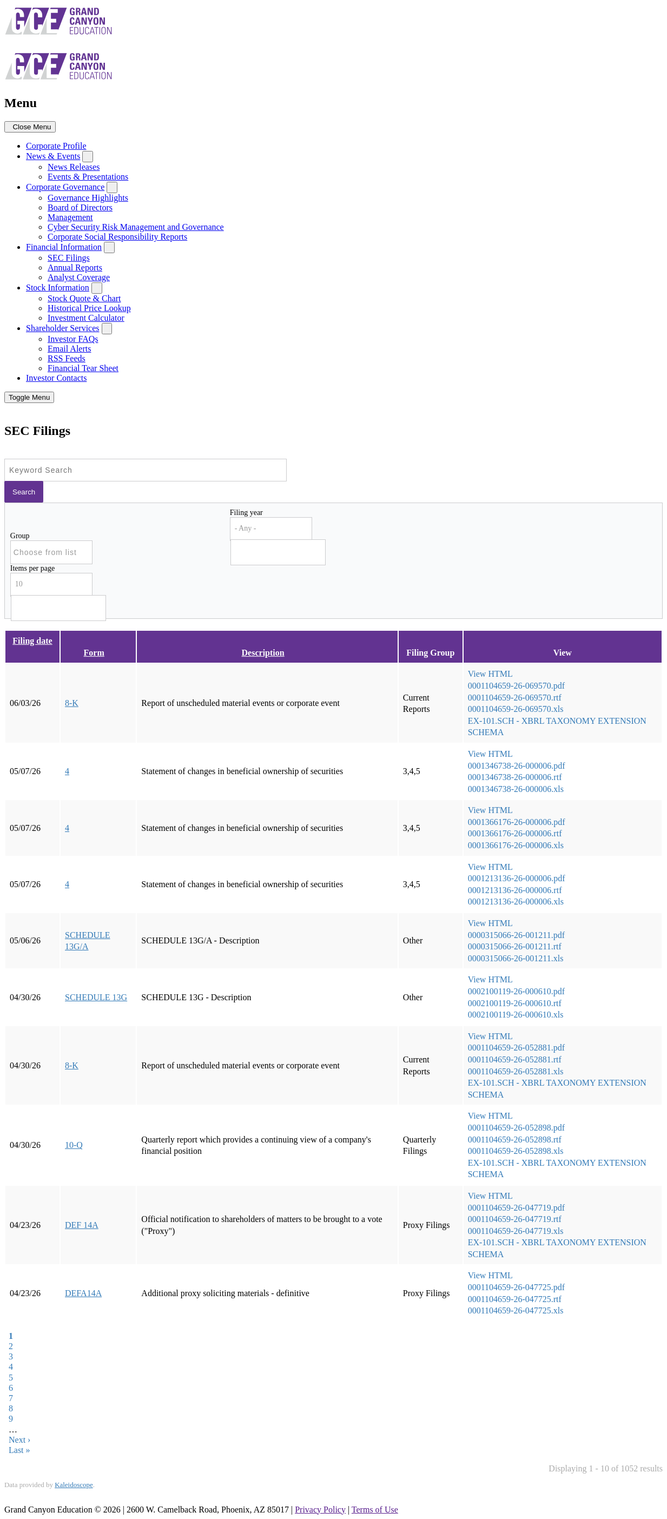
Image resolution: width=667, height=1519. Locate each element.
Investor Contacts (56, 377)
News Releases (74, 166)
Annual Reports (75, 267)
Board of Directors (80, 207)
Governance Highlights (88, 197)
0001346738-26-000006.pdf (516, 765)
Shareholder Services (63, 328)
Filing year (246, 512)
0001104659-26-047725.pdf (516, 1287)
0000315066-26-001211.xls (516, 958)
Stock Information (57, 287)
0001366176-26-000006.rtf (515, 833)
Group (20, 536)
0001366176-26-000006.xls (516, 845)
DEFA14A (83, 1293)
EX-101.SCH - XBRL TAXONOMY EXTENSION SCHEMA (557, 726)
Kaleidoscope (74, 1485)
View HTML (490, 673)
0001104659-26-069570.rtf (515, 697)
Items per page (32, 568)
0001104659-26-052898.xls (516, 1150)
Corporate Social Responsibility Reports (117, 236)
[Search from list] (52, 552)
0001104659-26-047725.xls (516, 1310)
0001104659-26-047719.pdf (516, 1207)
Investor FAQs (73, 339)
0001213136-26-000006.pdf (516, 878)
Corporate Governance (65, 186)
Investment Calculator (86, 317)
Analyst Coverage (79, 277)
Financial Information (64, 247)
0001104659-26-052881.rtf (515, 1059)
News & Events (53, 156)
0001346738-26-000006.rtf (515, 777)
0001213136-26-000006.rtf (515, 890)
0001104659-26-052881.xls (516, 1071)
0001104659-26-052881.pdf (516, 1047)
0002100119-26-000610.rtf (515, 1003)
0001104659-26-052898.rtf (515, 1139)
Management (70, 217)
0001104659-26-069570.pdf (516, 685)
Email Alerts (69, 348)
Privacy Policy (320, 1509)
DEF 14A (81, 1225)
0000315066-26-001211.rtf (515, 946)
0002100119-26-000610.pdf (516, 991)
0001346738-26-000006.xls (516, 789)
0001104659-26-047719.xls (516, 1231)
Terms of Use (375, 1509)
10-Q (74, 1145)
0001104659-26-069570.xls (516, 709)
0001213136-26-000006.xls (516, 901)
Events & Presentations (88, 176)
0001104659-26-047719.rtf (515, 1219)
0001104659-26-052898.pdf (516, 1127)
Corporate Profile (56, 145)
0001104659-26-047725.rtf (515, 1299)
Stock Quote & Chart (84, 298)
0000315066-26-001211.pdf (516, 935)
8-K (71, 703)
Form (98, 652)
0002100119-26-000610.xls (516, 1014)
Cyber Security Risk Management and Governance (136, 227)
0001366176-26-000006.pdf (516, 822)
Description (267, 652)
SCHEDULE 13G (96, 997)
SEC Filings (69, 257)
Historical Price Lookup (89, 308)
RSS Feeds (66, 358)
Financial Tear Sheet (83, 368)
